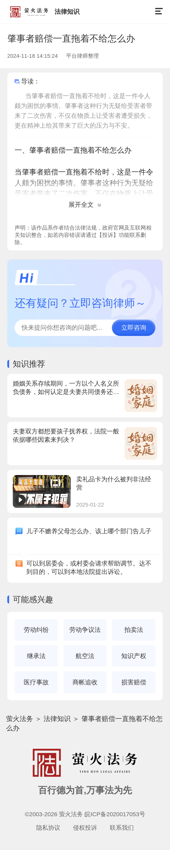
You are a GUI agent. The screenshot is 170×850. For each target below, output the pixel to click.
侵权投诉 (85, 828)
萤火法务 (19, 719)
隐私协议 (48, 828)
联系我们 (122, 828)
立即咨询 (133, 327)
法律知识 (57, 719)
